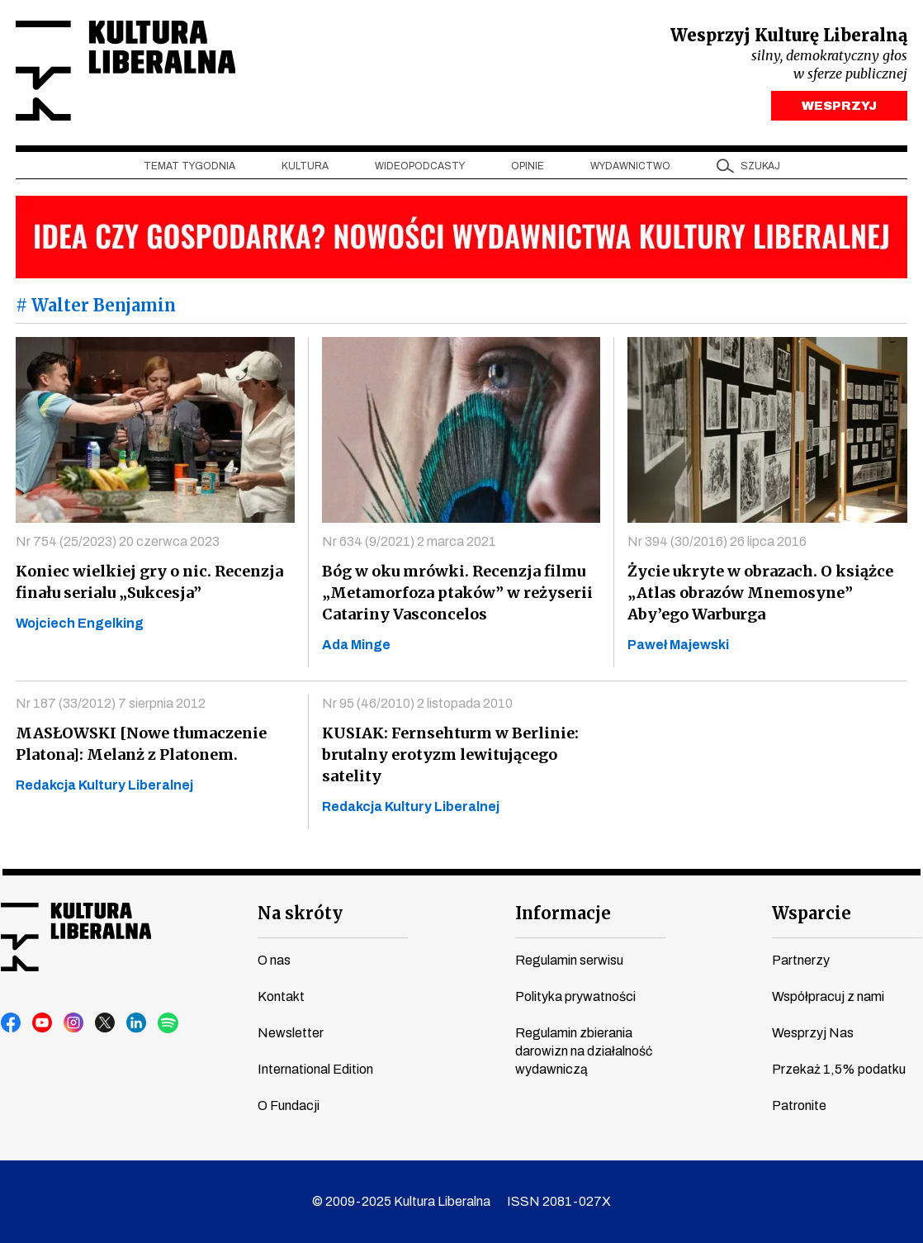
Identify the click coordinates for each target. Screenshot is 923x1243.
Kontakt (281, 996)
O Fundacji (289, 1105)
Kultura (305, 166)
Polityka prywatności (575, 996)
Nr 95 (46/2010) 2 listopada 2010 (417, 703)
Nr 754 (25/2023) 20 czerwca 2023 (118, 541)
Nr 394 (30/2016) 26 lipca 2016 (717, 541)
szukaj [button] (760, 166)
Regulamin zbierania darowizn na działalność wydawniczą (583, 1051)
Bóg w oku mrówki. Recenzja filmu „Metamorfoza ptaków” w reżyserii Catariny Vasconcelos (457, 593)
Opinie (527, 166)
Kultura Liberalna (125, 71)
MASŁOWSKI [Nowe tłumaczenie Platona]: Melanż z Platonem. (141, 744)
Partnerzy (801, 960)
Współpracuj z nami (828, 996)
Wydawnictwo (630, 166)
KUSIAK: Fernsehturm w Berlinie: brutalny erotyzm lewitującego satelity (450, 754)
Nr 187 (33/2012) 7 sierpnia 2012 (111, 703)
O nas (274, 960)
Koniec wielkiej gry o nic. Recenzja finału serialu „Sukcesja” (149, 582)
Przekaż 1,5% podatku (839, 1069)
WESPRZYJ (839, 105)
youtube (43, 1023)
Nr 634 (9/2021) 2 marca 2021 (409, 541)
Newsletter (291, 1033)
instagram (74, 1023)
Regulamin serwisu (569, 960)
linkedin (137, 1023)
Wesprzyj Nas (813, 1033)
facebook (11, 1023)
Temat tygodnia (189, 166)
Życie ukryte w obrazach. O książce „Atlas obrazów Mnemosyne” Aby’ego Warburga (760, 593)
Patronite (799, 1105)
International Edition (315, 1069)
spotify (168, 1023)
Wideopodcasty (420, 166)
